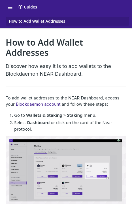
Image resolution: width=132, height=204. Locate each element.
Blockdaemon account (38, 104)
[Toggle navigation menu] (10, 7)
